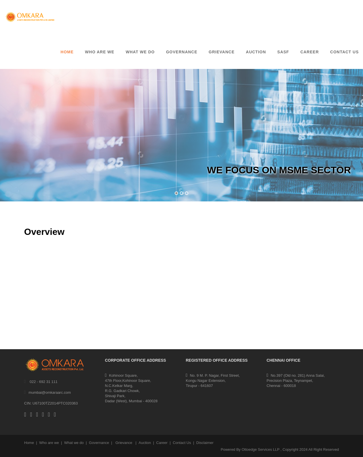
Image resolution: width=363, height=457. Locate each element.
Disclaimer (205, 443)
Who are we (100, 52)
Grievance (123, 443)
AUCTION (256, 52)
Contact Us (182, 443)
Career (162, 443)
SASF (283, 52)
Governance (99, 443)
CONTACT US (344, 52)
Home (67, 52)
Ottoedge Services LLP (260, 449)
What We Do (140, 52)
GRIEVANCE (222, 52)
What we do (74, 443)
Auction (145, 443)
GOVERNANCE (181, 52)
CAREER (309, 52)
